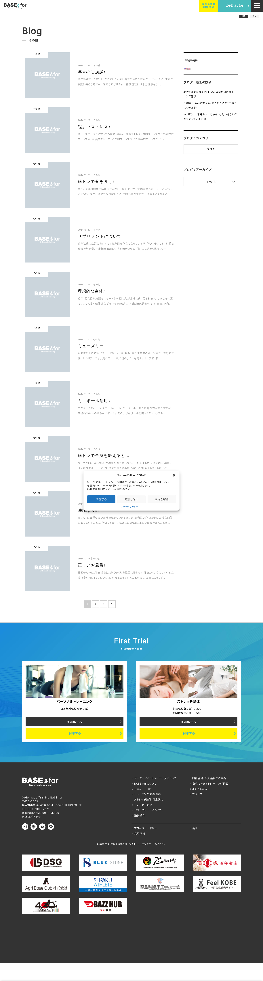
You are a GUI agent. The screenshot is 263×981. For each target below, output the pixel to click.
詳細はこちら (74, 721)
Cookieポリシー (130, 506)
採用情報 (139, 833)
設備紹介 (139, 815)
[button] (174, 475)
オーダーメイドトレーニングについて (155, 778)
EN (255, 16)
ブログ (211, 149)
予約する (74, 734)
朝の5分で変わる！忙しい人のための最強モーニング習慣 (210, 94)
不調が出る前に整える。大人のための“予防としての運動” (210, 105)
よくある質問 (199, 789)
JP (243, 16)
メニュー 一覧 (142, 789)
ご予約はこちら (234, 5)
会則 (195, 828)
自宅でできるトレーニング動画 (210, 783)
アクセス (197, 794)
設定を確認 (162, 499)
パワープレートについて (148, 810)
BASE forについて (145, 783)
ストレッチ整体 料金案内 (148, 799)
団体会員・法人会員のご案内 (209, 778)
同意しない (131, 499)
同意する (101, 499)
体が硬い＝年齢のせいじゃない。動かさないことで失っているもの (210, 116)
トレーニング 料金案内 (147, 794)
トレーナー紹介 (143, 805)
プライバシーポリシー (146, 828)
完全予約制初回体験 (208, 6)
